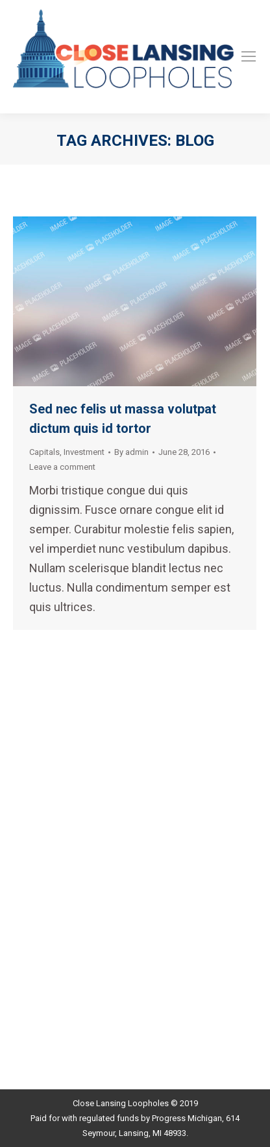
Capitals (44, 452)
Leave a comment (62, 467)
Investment (84, 452)
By (131, 452)
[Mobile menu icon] (248, 56)
